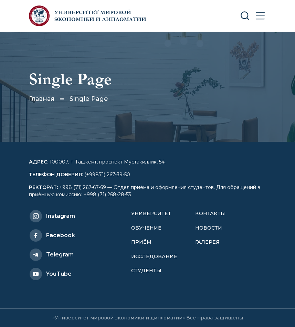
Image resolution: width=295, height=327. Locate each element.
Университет (151, 213)
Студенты (146, 270)
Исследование (154, 256)
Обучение (146, 228)
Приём (141, 242)
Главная (41, 99)
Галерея (207, 242)
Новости (208, 228)
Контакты (210, 213)
